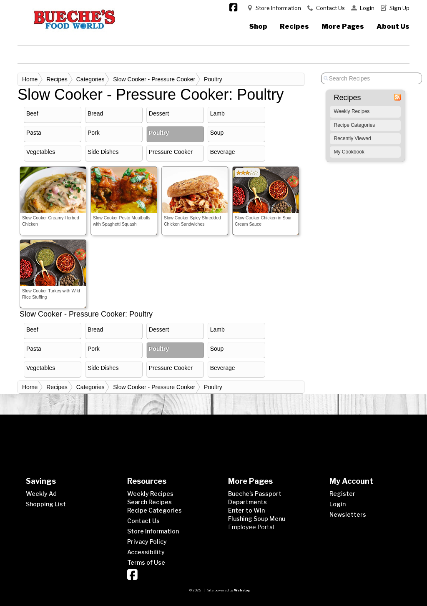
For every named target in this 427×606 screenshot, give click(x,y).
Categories (90, 79)
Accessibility (146, 552)
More (343, 26)
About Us (393, 26)
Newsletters (347, 514)
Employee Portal (251, 527)
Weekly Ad (41, 493)
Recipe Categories (354, 125)
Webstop (242, 590)
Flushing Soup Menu (256, 518)
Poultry (213, 79)
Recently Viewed (352, 138)
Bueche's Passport (254, 493)
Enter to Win (246, 510)
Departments (247, 501)
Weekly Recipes (352, 111)
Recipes (294, 26)
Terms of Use (146, 562)
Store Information (278, 8)
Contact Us (330, 8)
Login (367, 8)
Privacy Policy (147, 541)
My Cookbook (349, 152)
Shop (258, 26)
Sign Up (399, 8)
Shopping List (46, 504)
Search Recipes (149, 501)
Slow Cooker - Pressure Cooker (154, 79)
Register (342, 493)
